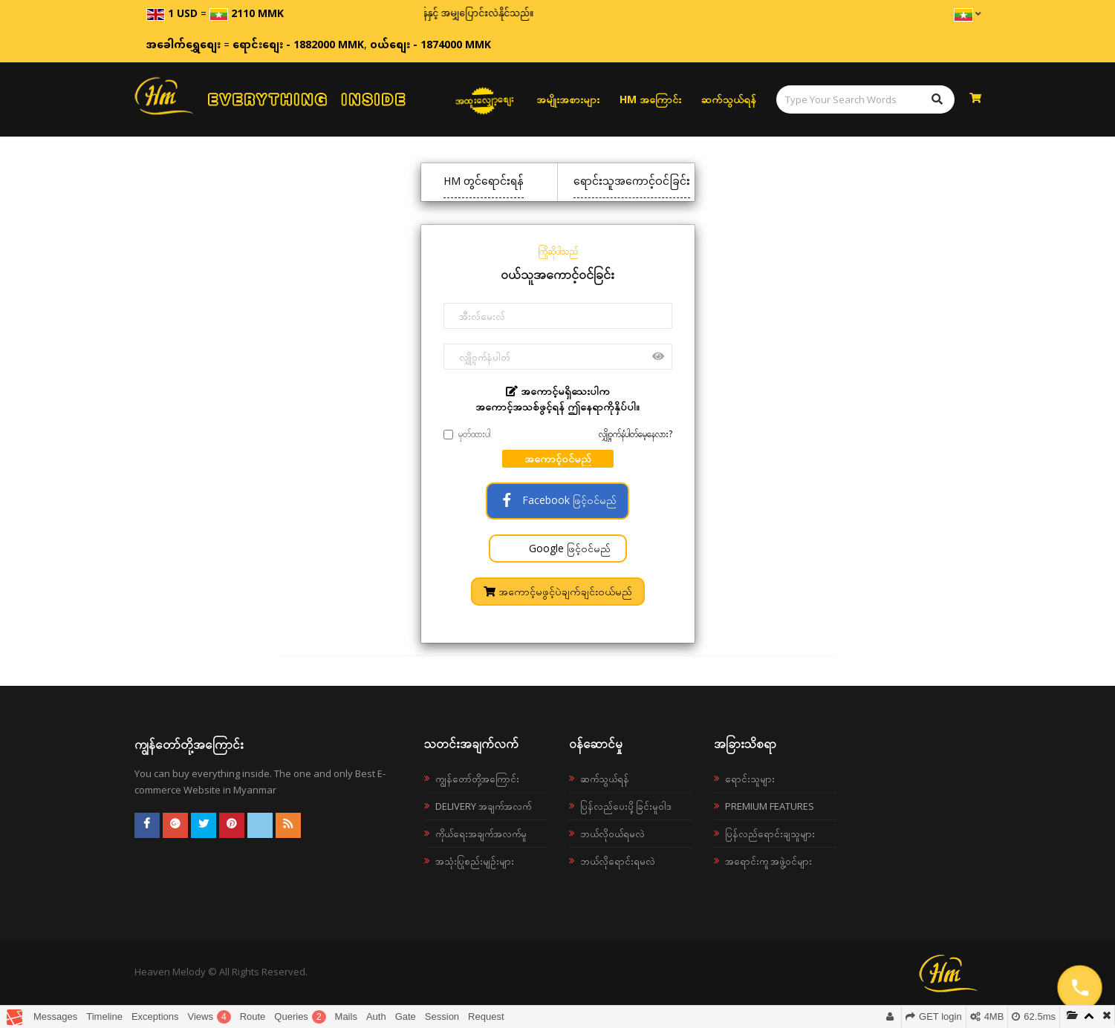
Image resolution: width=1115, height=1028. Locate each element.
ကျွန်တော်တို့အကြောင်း (477, 778)
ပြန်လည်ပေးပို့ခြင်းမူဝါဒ (626, 806)
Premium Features (769, 806)
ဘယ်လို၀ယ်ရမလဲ (612, 833)
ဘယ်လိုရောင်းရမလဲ (617, 861)
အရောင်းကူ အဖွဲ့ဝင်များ (768, 861)
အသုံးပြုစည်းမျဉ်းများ (474, 861)
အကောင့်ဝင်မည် (557, 458)
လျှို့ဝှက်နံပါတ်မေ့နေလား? (635, 434)
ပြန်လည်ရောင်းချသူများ (770, 833)
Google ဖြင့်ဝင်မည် (568, 548)
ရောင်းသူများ (750, 778)
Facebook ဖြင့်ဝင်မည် (557, 499)
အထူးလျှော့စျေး (484, 99)
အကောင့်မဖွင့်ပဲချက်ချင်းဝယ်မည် (558, 591)
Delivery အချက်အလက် (483, 806)
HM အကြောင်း (650, 99)
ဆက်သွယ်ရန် (728, 99)
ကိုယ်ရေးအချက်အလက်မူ (481, 833)
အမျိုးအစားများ (567, 99)
